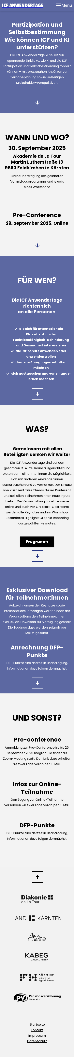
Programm (37, 541)
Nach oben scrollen (37, 877)
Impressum (37, 1035)
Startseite (37, 1024)
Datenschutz (37, 1041)
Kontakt (37, 1030)
